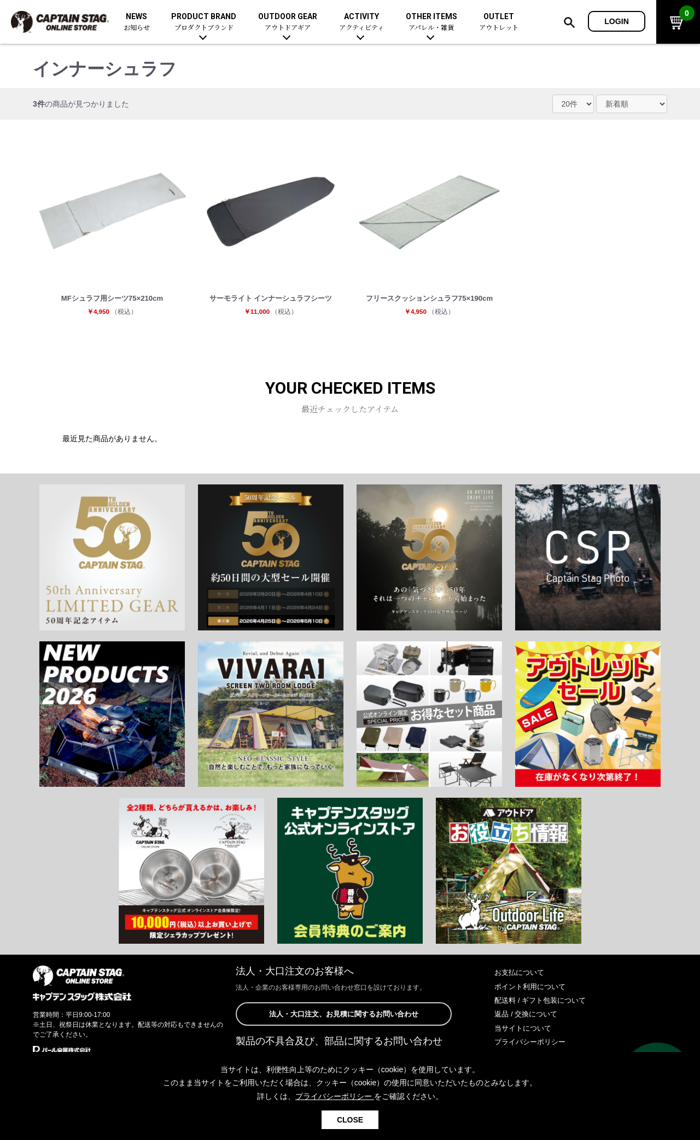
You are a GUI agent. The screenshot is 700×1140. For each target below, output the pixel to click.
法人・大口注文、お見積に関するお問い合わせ (343, 1016)
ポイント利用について (532, 988)
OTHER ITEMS (431, 22)
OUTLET (498, 22)
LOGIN (616, 21)
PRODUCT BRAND (203, 22)
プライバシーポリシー (532, 1043)
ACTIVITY (361, 22)
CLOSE (350, 1119)
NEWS (137, 22)
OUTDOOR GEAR (287, 22)
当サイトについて (525, 1029)
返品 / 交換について (528, 1016)
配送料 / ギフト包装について (543, 1002)
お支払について (521, 974)
